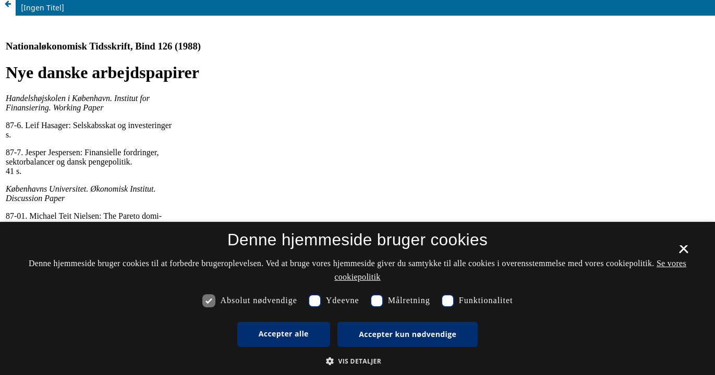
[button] (357, 361)
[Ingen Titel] (42, 7)
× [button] (683, 252)
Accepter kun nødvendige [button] (407, 334)
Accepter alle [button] (284, 334)
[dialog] (357, 298)
